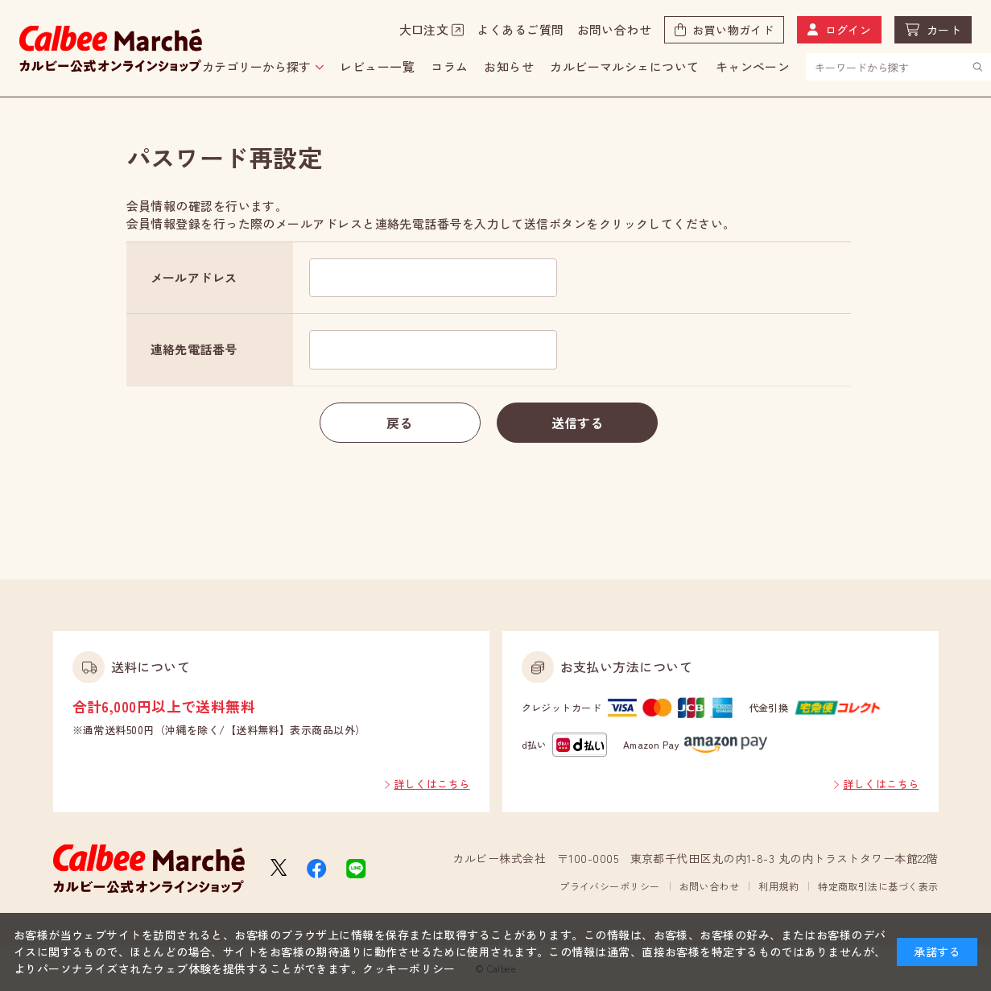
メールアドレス (194, 277)
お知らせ (509, 66)
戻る (399, 422)
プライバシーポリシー (610, 886)
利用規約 (778, 886)
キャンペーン (753, 66)
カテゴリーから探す (256, 66)
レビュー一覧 (377, 66)
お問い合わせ (614, 29)
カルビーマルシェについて (624, 66)
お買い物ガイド (733, 30)
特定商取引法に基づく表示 (878, 886)
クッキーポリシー (409, 968)
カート (944, 30)
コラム (449, 66)
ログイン (848, 30)
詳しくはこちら (431, 783)
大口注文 (424, 29)
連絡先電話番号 (194, 349)
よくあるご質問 (520, 29)
